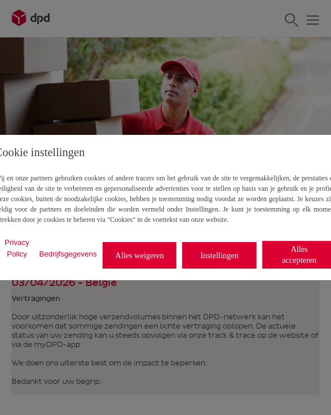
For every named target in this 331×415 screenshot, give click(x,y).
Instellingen (219, 255)
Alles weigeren (139, 255)
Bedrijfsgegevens (68, 254)
